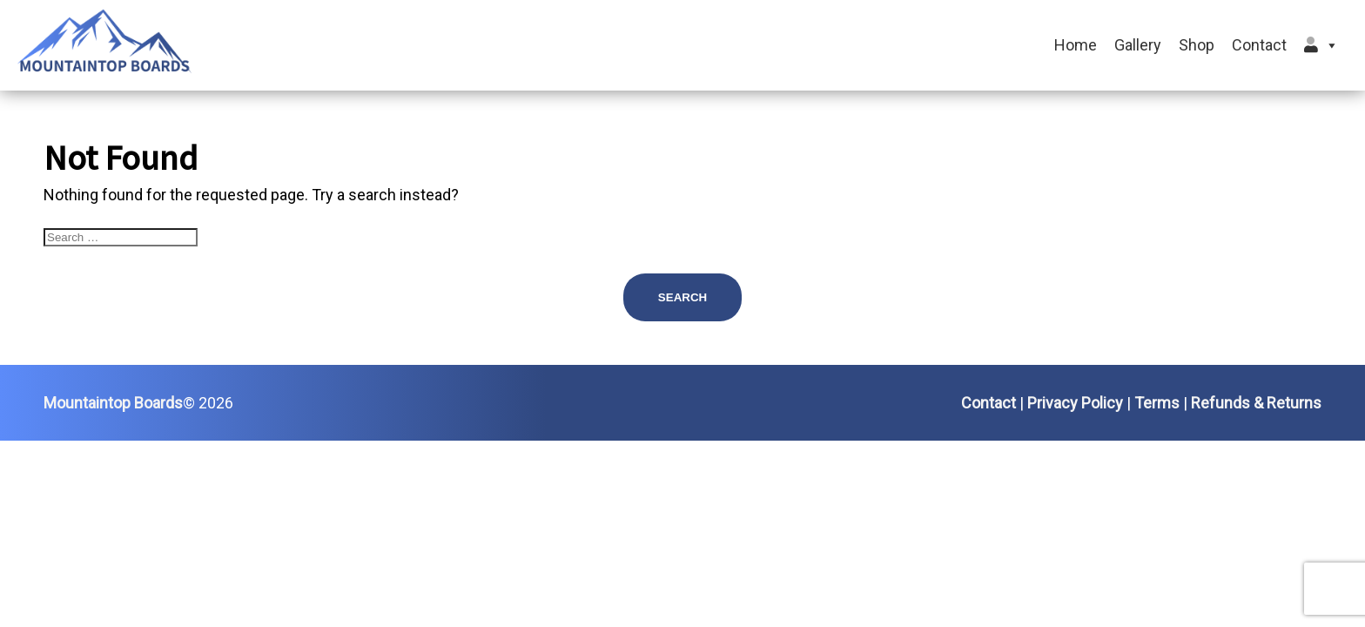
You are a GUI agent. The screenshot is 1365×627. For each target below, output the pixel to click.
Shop (1196, 45)
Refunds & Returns (1256, 403)
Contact (1259, 45)
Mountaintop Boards (113, 403)
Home (1075, 45)
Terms (1157, 403)
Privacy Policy (1075, 403)
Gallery (1137, 45)
